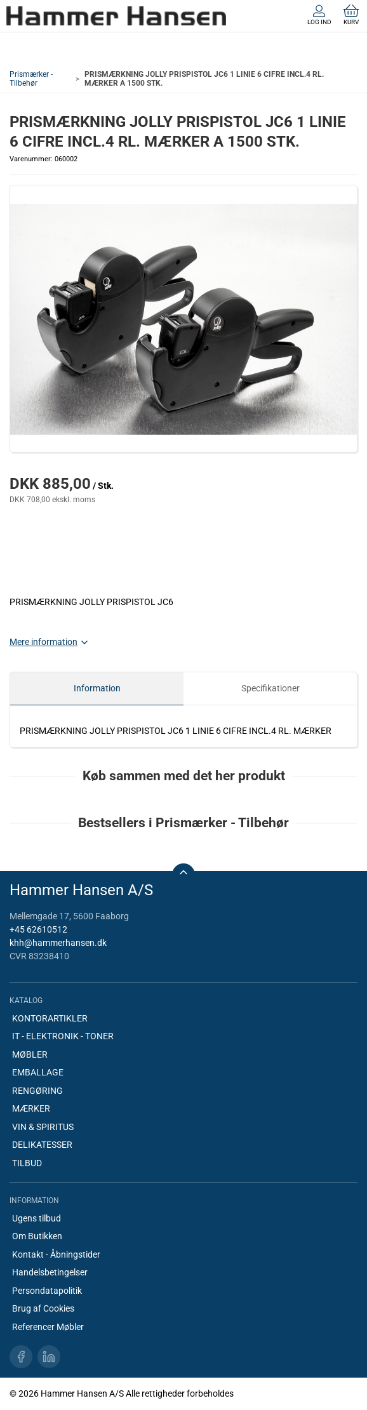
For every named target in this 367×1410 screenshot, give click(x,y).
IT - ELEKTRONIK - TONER (63, 1036)
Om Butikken (37, 1236)
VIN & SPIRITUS (43, 1127)
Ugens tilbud (36, 1218)
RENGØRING (37, 1091)
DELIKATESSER (42, 1145)
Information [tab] (97, 688)
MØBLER (30, 1054)
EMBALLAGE (37, 1072)
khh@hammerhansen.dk (58, 943)
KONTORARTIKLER (50, 1018)
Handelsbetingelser (50, 1272)
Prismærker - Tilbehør (31, 79)
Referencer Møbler (48, 1327)
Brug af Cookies (43, 1308)
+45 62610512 (38, 929)
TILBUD (27, 1163)
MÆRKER (31, 1108)
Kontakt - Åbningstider (56, 1254)
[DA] (116, 16)
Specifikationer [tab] (270, 688)
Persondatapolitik (47, 1291)
